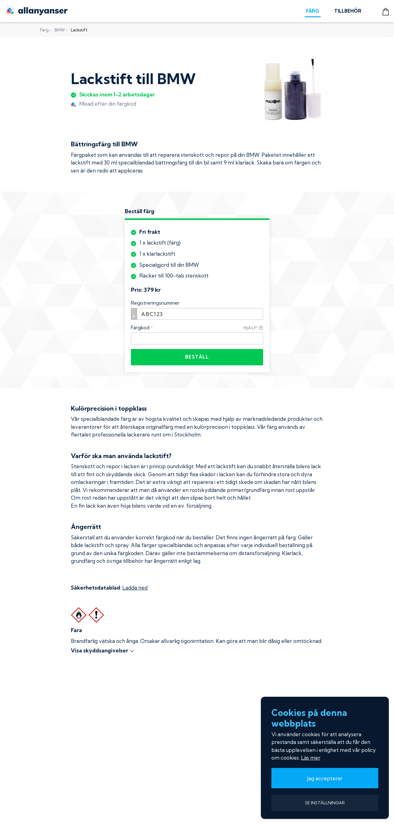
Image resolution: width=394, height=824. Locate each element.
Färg (44, 29)
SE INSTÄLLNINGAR (325, 802)
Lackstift (79, 29)
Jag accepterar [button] (325, 778)
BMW (60, 29)
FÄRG (312, 11)
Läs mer (310, 757)
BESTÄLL (197, 357)
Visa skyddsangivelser (103, 650)
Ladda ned (135, 587)
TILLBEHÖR (347, 11)
